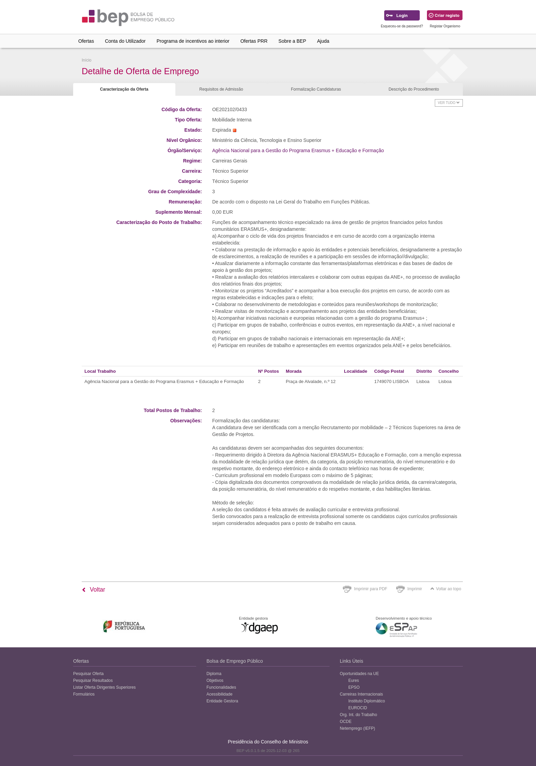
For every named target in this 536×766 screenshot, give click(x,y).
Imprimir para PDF (370, 588)
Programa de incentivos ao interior (193, 41)
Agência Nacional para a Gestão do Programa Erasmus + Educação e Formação (298, 150)
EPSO (354, 687)
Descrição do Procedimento (414, 89)
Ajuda (323, 41)
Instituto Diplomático (366, 701)
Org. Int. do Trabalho (358, 714)
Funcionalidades (221, 687)
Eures (353, 680)
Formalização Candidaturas (316, 89)
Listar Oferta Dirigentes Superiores (104, 687)
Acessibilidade (219, 694)
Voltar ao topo (445, 588)
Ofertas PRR (253, 41)
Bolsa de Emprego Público (234, 661)
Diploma (214, 673)
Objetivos (215, 680)
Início (86, 60)
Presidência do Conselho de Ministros (268, 741)
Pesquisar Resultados (93, 680)
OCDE (345, 721)
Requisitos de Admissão (221, 89)
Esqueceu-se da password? (402, 26)
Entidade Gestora (222, 701)
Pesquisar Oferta (88, 673)
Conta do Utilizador (125, 41)
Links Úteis (351, 661)
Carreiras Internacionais (361, 694)
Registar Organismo (445, 26)
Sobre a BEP (292, 41)
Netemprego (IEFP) (357, 728)
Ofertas (86, 41)
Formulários (84, 694)
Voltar (93, 589)
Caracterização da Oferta (124, 89)
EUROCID (357, 707)
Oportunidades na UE (359, 673)
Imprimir (414, 588)
